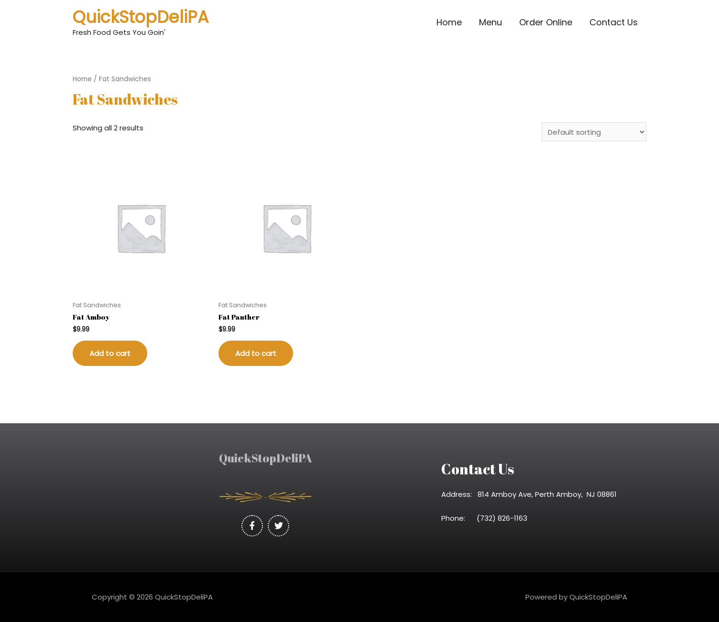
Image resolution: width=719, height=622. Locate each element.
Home (449, 22)
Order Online (545, 22)
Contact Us (613, 22)
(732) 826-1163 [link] (505, 518)
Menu (490, 22)
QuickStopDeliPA (141, 17)
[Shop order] (594, 131)
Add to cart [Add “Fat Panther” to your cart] (255, 353)
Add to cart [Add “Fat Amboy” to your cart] (110, 353)
